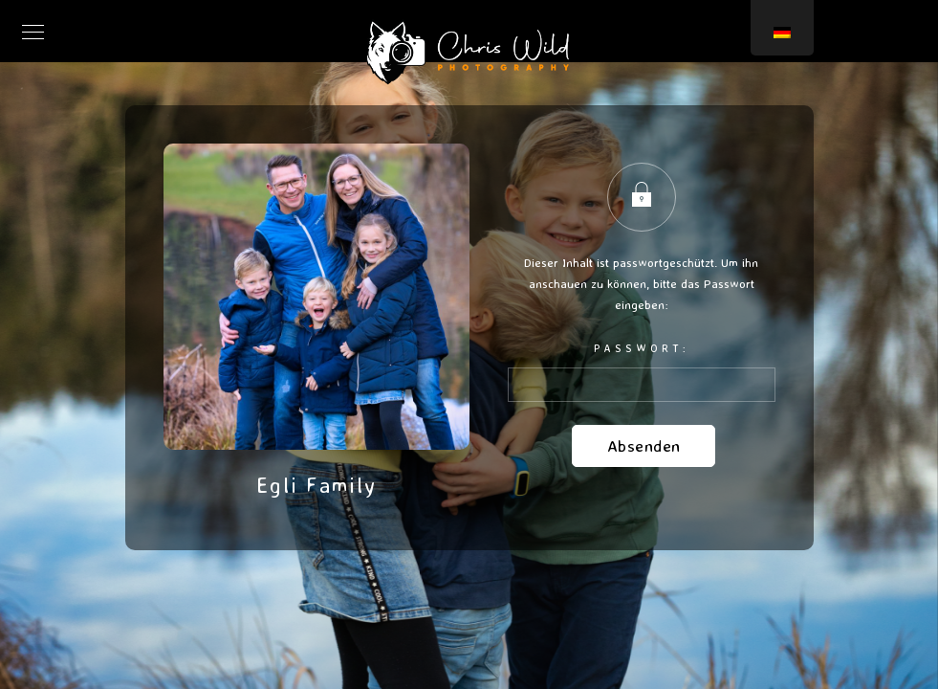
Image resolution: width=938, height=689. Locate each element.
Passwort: (641, 371)
